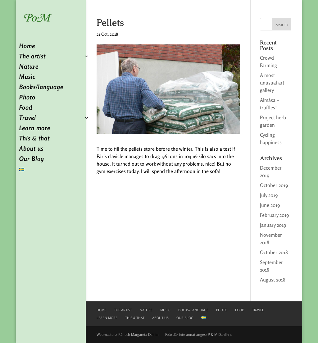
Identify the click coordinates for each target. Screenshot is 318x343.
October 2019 (274, 185)
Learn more (34, 129)
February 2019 (274, 215)
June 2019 (270, 205)
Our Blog (31, 159)
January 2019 (273, 225)
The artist (32, 57)
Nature (29, 67)
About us (31, 149)
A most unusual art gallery (272, 82)
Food (25, 108)
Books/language (41, 88)
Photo (27, 98)
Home (27, 47)
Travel (27, 118)
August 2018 (272, 280)
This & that (34, 139)
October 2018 (274, 252)
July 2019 (269, 195)
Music (27, 77)
